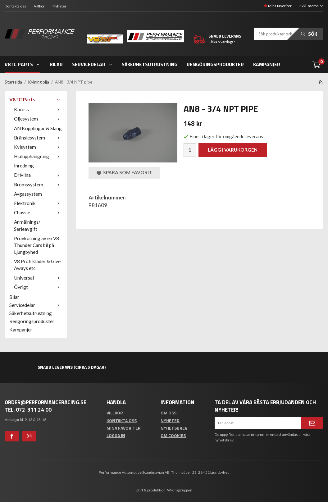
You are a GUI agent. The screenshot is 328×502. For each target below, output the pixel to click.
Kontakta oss (15, 6)
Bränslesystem (38, 137)
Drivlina (38, 175)
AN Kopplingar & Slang (38, 128)
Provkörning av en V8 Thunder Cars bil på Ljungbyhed (36, 245)
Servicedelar (92, 64)
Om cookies (173, 435)
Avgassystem (28, 194)
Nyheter (59, 6)
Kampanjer (266, 64)
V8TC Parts (22, 64)
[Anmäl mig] (312, 423)
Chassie (38, 212)
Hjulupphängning (38, 156)
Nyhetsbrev (174, 428)
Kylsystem (38, 147)
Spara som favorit (124, 173)
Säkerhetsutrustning (149, 64)
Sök (309, 34)
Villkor (39, 6)
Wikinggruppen (179, 490)
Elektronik (38, 203)
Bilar (56, 64)
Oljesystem (38, 118)
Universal (38, 278)
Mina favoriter (278, 5)
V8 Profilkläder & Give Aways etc (37, 264)
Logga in (116, 435)
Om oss (168, 412)
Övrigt (38, 287)
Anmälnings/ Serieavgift (27, 225)
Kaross (38, 109)
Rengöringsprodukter (215, 64)
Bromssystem (38, 184)
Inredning (24, 165)
